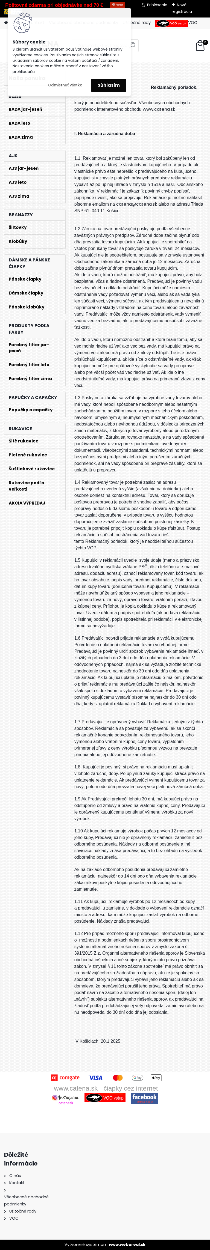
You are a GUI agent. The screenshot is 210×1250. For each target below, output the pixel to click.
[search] (132, 47)
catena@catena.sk (136, 204)
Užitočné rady (137, 22)
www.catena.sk (159, 109)
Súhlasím (109, 85)
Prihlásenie (157, 5)
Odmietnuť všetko (65, 85)
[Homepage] (6, 23)
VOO (176, 23)
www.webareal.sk (127, 1244)
